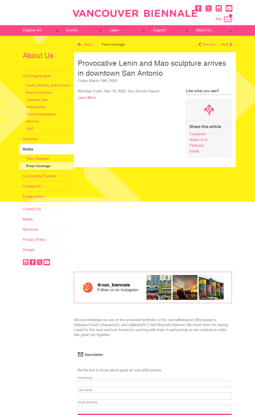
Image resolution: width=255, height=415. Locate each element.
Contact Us (32, 186)
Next (226, 44)
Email (194, 151)
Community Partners (40, 176)
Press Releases (37, 158)
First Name (85, 378)
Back (85, 44)
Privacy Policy (34, 239)
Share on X (199, 140)
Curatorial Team (37, 100)
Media (28, 149)
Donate (28, 250)
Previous (206, 44)
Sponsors (30, 139)
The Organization (37, 76)
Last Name (85, 390)
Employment (33, 196)
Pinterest (197, 145)
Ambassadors (36, 107)
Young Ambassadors (41, 114)
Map (224, 18)
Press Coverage (38, 166)
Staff (29, 129)
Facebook (198, 134)
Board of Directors (39, 92)
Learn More (87, 97)
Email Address (87, 402)
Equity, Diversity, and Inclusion (48, 85)
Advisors (32, 121)
